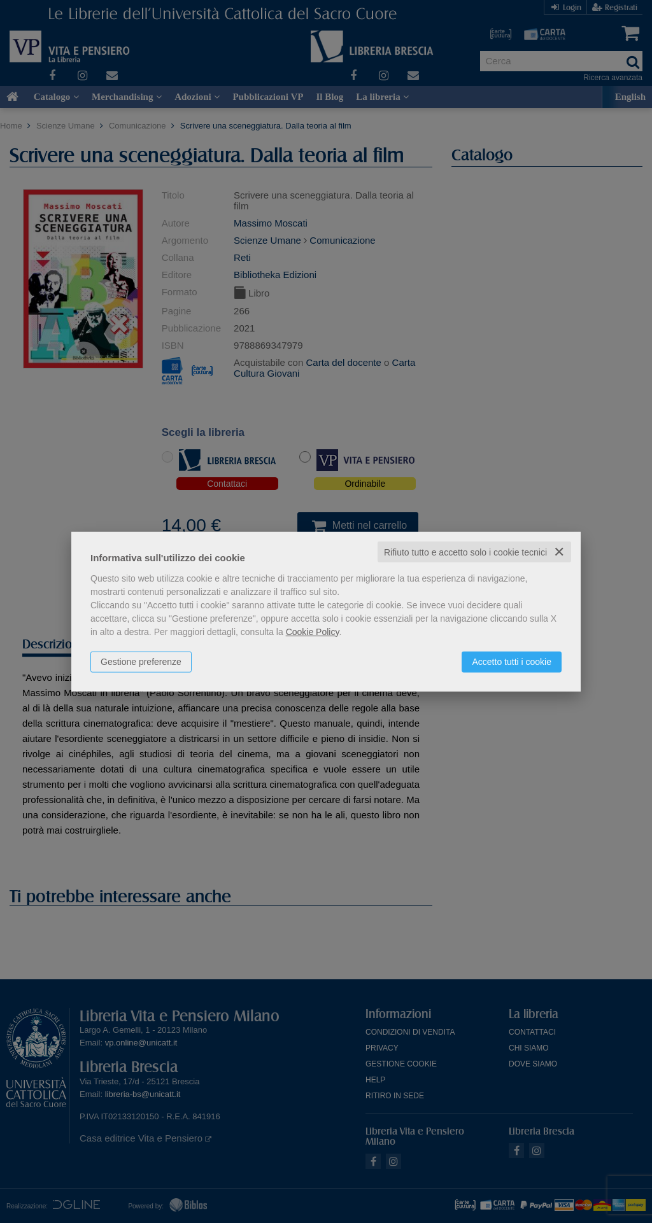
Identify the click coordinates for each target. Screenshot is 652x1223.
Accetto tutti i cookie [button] (511, 661)
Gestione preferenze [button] (141, 661)
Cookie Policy (312, 631)
